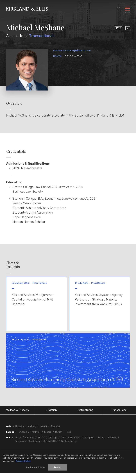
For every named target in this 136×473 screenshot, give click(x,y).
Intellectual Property (17, 410)
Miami (101, 437)
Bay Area (29, 437)
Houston (74, 437)
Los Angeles (89, 437)
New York (19, 441)
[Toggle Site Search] (119, 9)
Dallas (64, 437)
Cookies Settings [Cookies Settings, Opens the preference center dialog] (35, 467)
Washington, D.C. (69, 441)
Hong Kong (31, 426)
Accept (58, 467)
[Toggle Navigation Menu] (127, 9)
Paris (68, 432)
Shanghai (55, 426)
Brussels (23, 432)
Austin (18, 437)
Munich (58, 432)
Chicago (53, 437)
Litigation (51, 410)
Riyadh (43, 426)
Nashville (112, 437)
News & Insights (13, 264)
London (48, 432)
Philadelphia (34, 441)
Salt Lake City (50, 441)
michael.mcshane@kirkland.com (72, 50)
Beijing (18, 426)
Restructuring (85, 410)
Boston (57, 56)
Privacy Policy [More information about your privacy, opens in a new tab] (23, 461)
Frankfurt (36, 432)
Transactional (41, 36)
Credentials (16, 151)
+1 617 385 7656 (72, 56)
